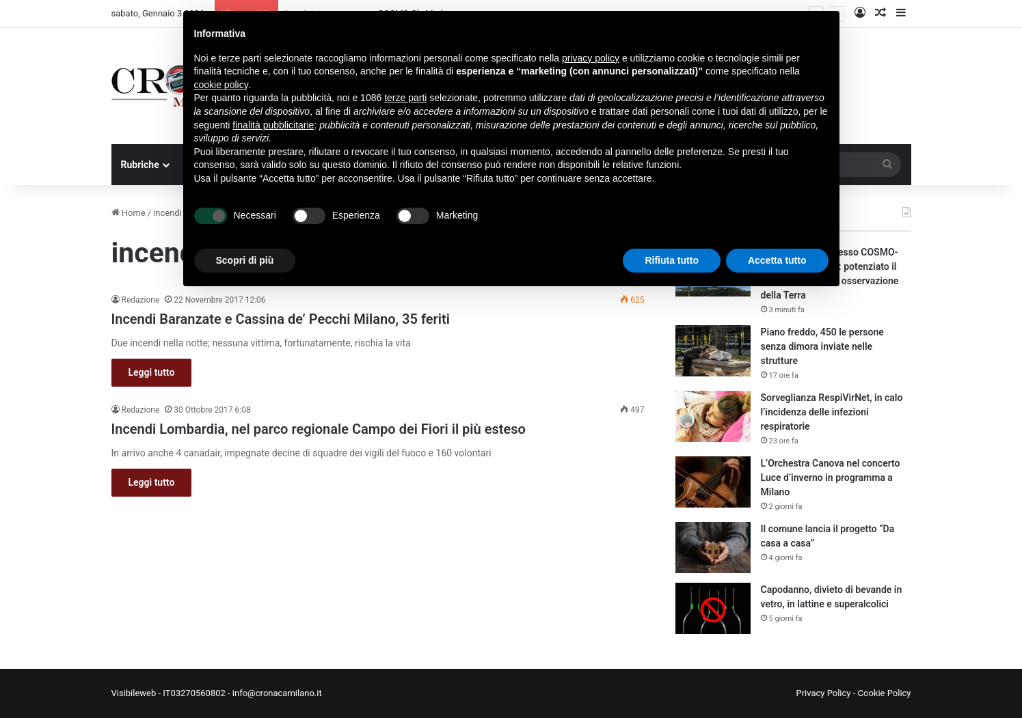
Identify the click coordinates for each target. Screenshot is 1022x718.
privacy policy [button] (590, 58)
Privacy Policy (823, 693)
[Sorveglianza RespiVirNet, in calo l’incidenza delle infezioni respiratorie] (713, 416)
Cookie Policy (884, 693)
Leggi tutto (152, 372)
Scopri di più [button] (245, 260)
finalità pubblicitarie (273, 125)
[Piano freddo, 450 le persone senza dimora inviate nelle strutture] (713, 350)
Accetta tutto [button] (777, 260)
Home (128, 213)
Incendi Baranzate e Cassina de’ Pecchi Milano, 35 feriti (280, 319)
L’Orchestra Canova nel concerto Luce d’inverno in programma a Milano (830, 477)
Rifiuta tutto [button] (672, 260)
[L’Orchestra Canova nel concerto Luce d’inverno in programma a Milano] (713, 482)
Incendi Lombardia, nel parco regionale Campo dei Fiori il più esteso (318, 429)
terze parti (405, 97)
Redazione (141, 300)
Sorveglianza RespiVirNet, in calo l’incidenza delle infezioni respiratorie (832, 412)
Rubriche (140, 164)
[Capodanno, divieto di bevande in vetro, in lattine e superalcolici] (713, 608)
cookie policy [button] (221, 84)
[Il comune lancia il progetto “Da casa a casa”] (713, 547)
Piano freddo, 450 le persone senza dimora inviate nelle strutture (822, 346)
